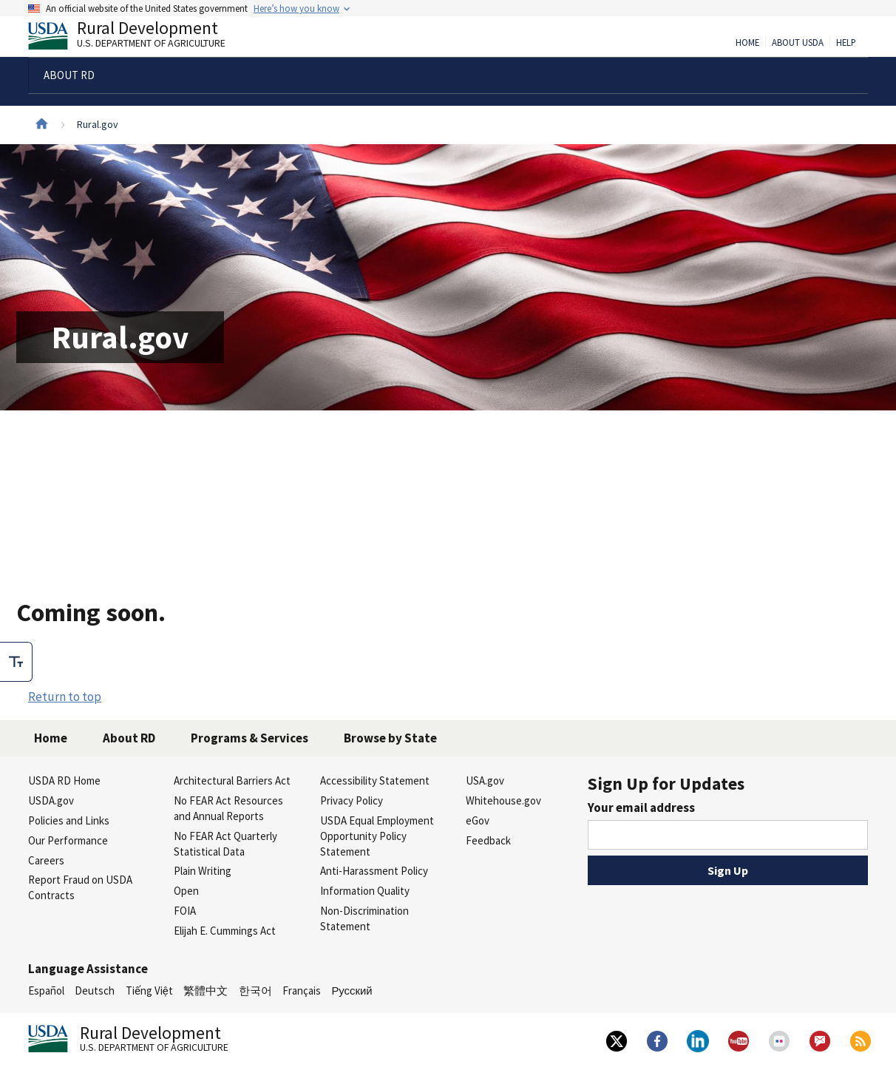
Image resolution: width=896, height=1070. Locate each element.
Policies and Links (68, 820)
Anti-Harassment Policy (374, 871)
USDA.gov (51, 800)
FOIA (185, 911)
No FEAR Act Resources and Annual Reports (228, 808)
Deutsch (95, 990)
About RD (129, 738)
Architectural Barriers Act (232, 780)
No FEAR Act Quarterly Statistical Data (225, 844)
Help (846, 42)
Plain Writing (202, 871)
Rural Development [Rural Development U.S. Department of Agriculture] (139, 37)
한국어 (255, 990)
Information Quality (365, 891)
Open (186, 891)
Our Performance (68, 840)
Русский (351, 990)
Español (46, 990)
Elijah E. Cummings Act (225, 931)
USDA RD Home (64, 780)
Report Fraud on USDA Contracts (80, 887)
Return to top (64, 696)
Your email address (641, 807)
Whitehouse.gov (503, 800)
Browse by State (390, 738)
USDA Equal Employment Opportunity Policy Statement (377, 836)
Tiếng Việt (149, 990)
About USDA (798, 42)
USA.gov (485, 780)
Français (301, 990)
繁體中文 (205, 990)
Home (747, 42)
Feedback (488, 840)
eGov (477, 820)
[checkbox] (16, 662)
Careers (46, 860)
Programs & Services (249, 738)
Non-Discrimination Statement (364, 918)
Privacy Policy (351, 800)
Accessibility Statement (375, 780)
